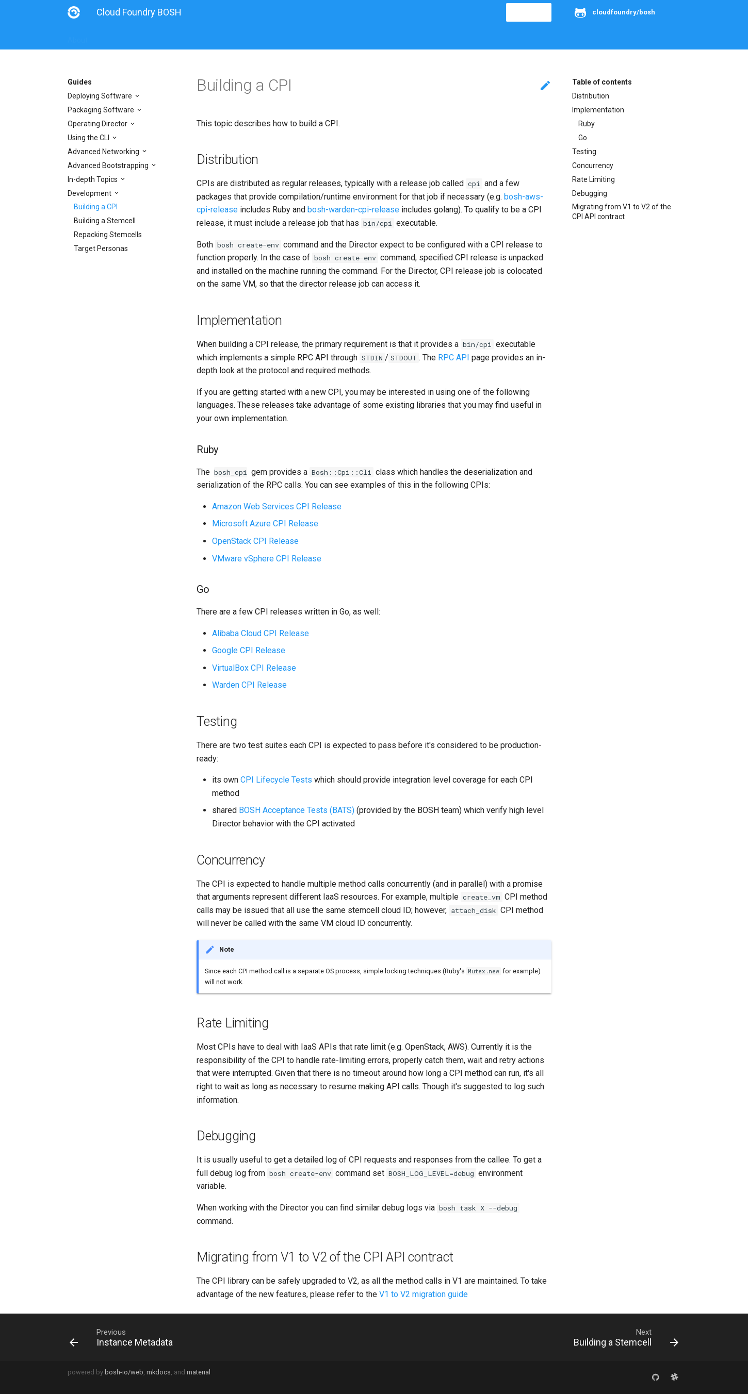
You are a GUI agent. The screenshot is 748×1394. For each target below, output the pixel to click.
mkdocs (159, 1372)
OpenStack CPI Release (255, 541)
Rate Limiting (593, 179)
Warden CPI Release (249, 685)
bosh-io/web (124, 1372)
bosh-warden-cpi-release (353, 209)
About (78, 37)
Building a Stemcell (105, 221)
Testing (584, 151)
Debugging (589, 193)
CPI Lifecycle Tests (276, 780)
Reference (203, 37)
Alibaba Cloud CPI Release (260, 633)
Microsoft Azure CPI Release (265, 523)
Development (90, 193)
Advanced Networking (104, 151)
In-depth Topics (93, 179)
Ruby (586, 124)
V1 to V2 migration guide (423, 1294)
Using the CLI (89, 138)
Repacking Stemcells (108, 234)
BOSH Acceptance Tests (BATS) (296, 810)
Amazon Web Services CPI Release (277, 506)
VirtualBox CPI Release (254, 668)
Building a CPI (96, 207)
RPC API (453, 357)
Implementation (598, 110)
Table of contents (602, 82)
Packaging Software (102, 110)
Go (582, 138)
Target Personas (101, 248)
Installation (119, 37)
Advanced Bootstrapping (109, 165)
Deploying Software (101, 96)
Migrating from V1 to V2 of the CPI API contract (621, 211)
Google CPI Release (248, 650)
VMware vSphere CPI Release (266, 558)
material (198, 1372)
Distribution (590, 96)
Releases (295, 37)
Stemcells (250, 37)
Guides (161, 37)
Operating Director (98, 124)
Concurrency (592, 165)
